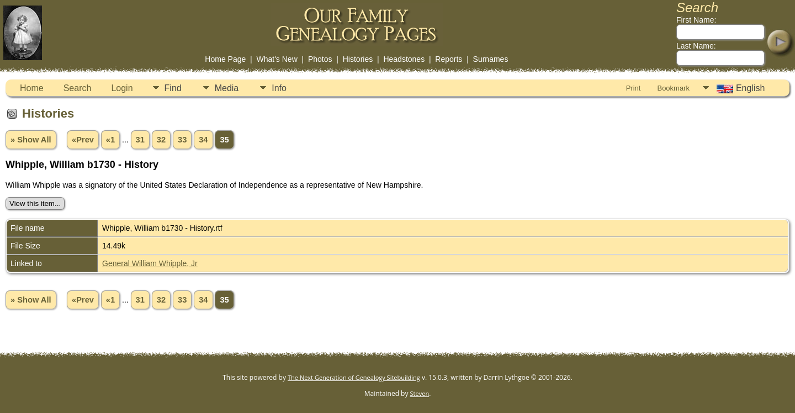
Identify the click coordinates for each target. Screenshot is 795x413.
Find (173, 88)
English (739, 88)
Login (121, 88)
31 (140, 139)
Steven (420, 393)
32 (161, 139)
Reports (448, 59)
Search (77, 88)
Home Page (225, 59)
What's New (277, 59)
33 (182, 139)
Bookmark (673, 88)
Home (32, 88)
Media (227, 88)
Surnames (490, 59)
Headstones (404, 59)
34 (203, 139)
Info (279, 88)
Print (633, 88)
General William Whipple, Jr (150, 263)
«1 (110, 139)
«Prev (83, 139)
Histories (358, 59)
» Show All (30, 139)
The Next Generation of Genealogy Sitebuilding (354, 377)
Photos (320, 59)
